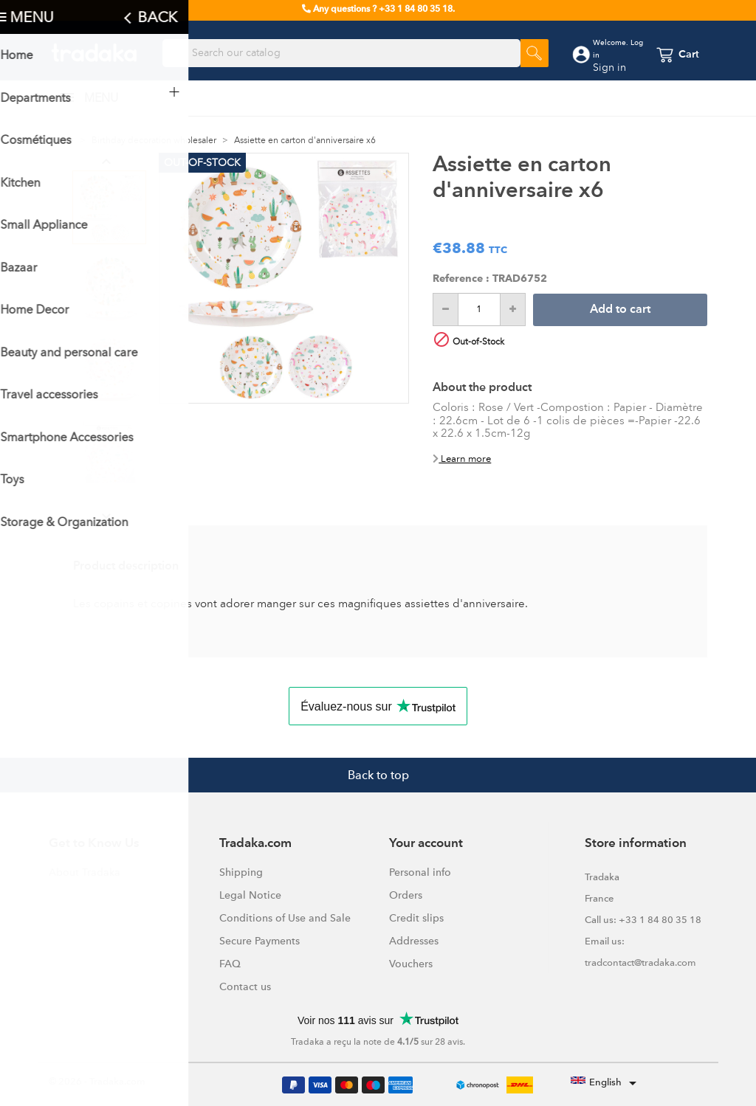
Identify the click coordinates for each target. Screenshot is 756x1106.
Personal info (420, 872)
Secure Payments (259, 941)
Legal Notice (250, 895)
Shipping (241, 872)
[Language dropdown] (606, 1083)
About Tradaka (84, 872)
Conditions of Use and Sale (285, 918)
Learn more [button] (462, 458)
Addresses (414, 941)
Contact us (245, 986)
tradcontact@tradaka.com (640, 962)
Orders (405, 895)
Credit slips (416, 918)
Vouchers (411, 964)
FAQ (230, 964)
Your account (426, 843)
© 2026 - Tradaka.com (97, 1081)
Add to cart (620, 310)
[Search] (341, 53)
